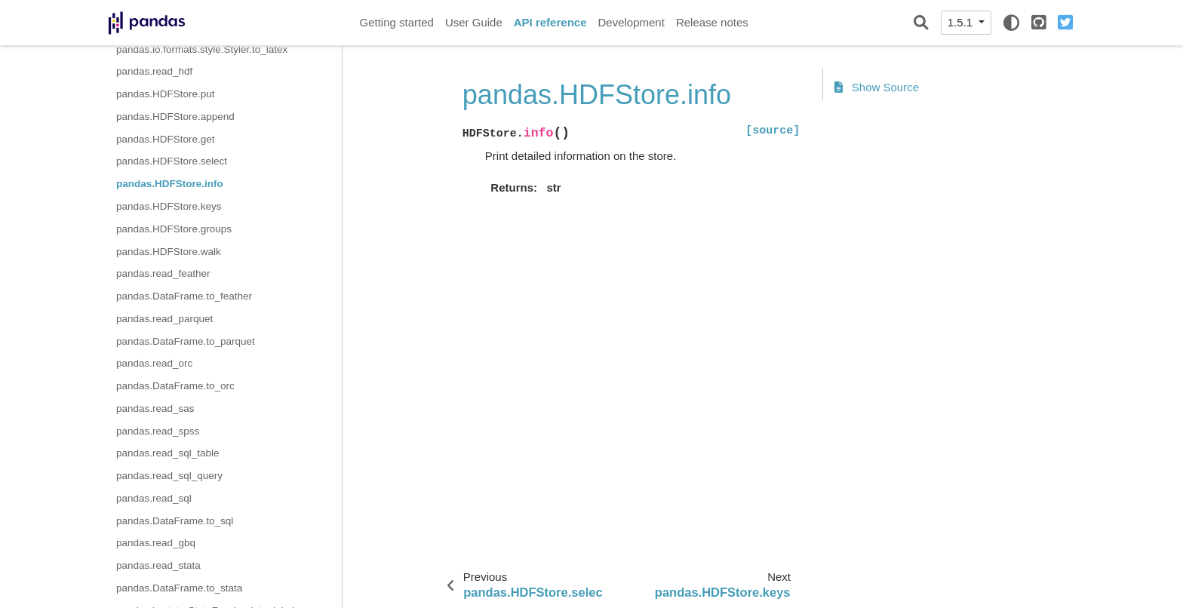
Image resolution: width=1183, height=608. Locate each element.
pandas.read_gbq (155, 542)
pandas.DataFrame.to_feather (184, 296)
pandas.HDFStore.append (175, 116)
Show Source (876, 87)
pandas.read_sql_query (169, 475)
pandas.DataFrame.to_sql (174, 521)
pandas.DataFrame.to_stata (179, 588)
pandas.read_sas (155, 408)
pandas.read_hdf (154, 71)
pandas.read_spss (157, 431)
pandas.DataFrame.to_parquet (185, 341)
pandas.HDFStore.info (169, 183)
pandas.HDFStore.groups (174, 229)
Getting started (397, 22)
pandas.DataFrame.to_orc (175, 386)
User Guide (473, 22)
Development (631, 22)
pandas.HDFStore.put (165, 94)
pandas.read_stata (158, 565)
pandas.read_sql (154, 498)
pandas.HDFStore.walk (168, 251)
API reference (550, 22)
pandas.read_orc (154, 363)
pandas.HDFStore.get (165, 139)
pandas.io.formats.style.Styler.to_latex (201, 49)
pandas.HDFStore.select (171, 161)
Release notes (712, 22)
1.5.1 (962, 22)
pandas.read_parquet (164, 318)
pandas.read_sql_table (168, 453)
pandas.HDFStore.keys (169, 206)
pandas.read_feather (163, 273)
